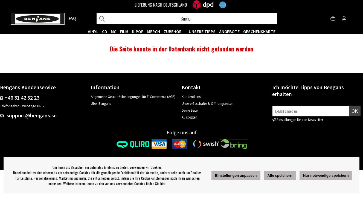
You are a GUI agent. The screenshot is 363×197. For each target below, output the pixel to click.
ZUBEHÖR (173, 31)
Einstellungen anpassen (236, 175)
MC (113, 31)
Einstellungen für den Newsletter (300, 119)
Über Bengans (101, 103)
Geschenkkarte (259, 31)
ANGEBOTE (229, 31)
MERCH (153, 31)
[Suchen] (187, 18)
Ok (355, 111)
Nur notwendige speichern (326, 175)
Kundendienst (192, 96)
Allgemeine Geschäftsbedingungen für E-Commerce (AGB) (133, 96)
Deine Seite (190, 110)
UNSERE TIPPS (202, 31)
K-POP (138, 31)
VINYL (93, 31)
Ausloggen (189, 117)
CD (104, 31)
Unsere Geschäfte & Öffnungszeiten (207, 103)
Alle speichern (280, 175)
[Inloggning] (344, 19)
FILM (124, 31)
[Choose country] (333, 19)
